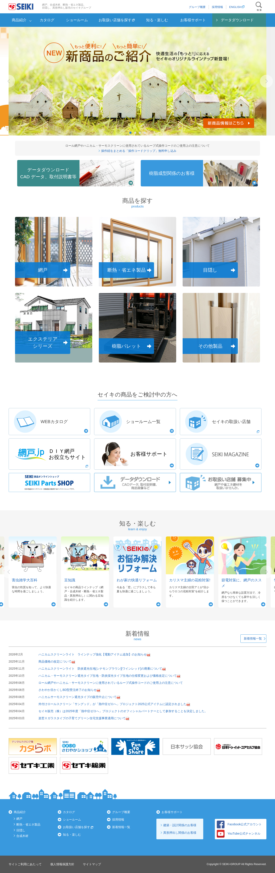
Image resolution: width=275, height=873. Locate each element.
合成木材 (22, 836)
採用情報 (217, 7)
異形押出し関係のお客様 (179, 832)
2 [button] (135, 133)
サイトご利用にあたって (25, 864)
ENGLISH (237, 7)
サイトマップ (92, 864)
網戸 (19, 818)
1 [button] (130, 133)
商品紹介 (19, 20)
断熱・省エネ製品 (28, 824)
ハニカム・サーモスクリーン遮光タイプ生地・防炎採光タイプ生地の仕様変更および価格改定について (107, 675)
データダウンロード (237, 20)
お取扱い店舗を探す (117, 20)
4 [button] (145, 133)
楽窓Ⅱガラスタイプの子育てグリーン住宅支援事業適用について (82, 718)
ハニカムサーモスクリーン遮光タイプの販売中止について (77, 697)
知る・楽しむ (157, 20)
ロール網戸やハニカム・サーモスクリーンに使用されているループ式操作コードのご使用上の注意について (110, 682)
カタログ (47, 20)
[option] (137, 81)
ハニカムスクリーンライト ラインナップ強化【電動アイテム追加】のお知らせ (92, 654)
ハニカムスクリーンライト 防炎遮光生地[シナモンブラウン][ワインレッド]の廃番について (100, 668)
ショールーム (77, 20)
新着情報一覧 (253, 638)
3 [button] (140, 133)
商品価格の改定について (55, 661)
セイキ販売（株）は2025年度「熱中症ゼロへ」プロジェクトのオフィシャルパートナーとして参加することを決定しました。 (123, 711)
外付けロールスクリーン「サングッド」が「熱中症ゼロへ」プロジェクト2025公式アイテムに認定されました (112, 704)
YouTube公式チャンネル (238, 833)
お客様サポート (193, 20)
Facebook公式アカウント (239, 824)
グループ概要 (197, 7)
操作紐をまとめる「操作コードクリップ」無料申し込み (138, 150)
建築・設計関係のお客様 (179, 825)
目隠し (20, 830)
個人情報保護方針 (62, 864)
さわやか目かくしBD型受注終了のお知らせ (67, 690)
